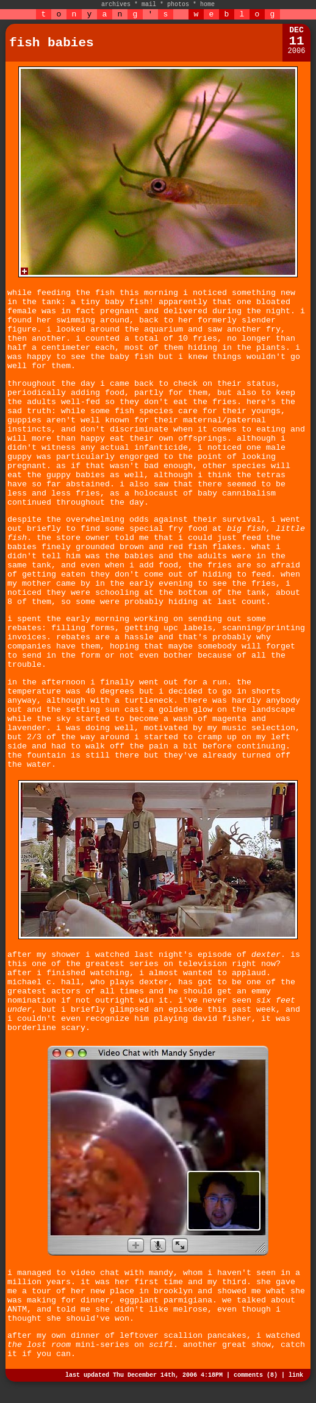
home (207, 4)
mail (149, 4)
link (296, 1375)
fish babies (51, 43)
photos (178, 4)
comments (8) (256, 1375)
